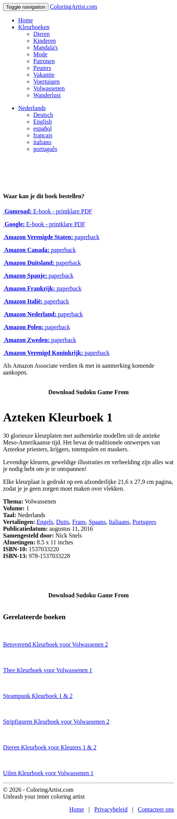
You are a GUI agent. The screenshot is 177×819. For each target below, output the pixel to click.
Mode (40, 54)
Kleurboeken (34, 27)
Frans (79, 522)
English (42, 121)
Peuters (42, 68)
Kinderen (44, 40)
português (45, 149)
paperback (51, 237)
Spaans (97, 522)
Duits (62, 522)
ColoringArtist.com (73, 6)
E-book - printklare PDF (47, 211)
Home (25, 20)
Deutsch (43, 115)
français (43, 135)
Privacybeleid (110, 809)
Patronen (44, 61)
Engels (45, 522)
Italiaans (119, 522)
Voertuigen (46, 81)
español (42, 128)
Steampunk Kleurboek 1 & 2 (38, 696)
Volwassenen (49, 88)
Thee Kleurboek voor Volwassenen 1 (47, 670)
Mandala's (45, 47)
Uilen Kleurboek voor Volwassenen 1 (48, 773)
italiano (42, 142)
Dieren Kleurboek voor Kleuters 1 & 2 (49, 747)
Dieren (41, 34)
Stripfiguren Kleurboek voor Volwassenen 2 (56, 721)
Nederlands (32, 108)
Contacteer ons (156, 809)
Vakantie (43, 74)
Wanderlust (47, 95)
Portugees (144, 522)
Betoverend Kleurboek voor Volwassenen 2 (55, 644)
